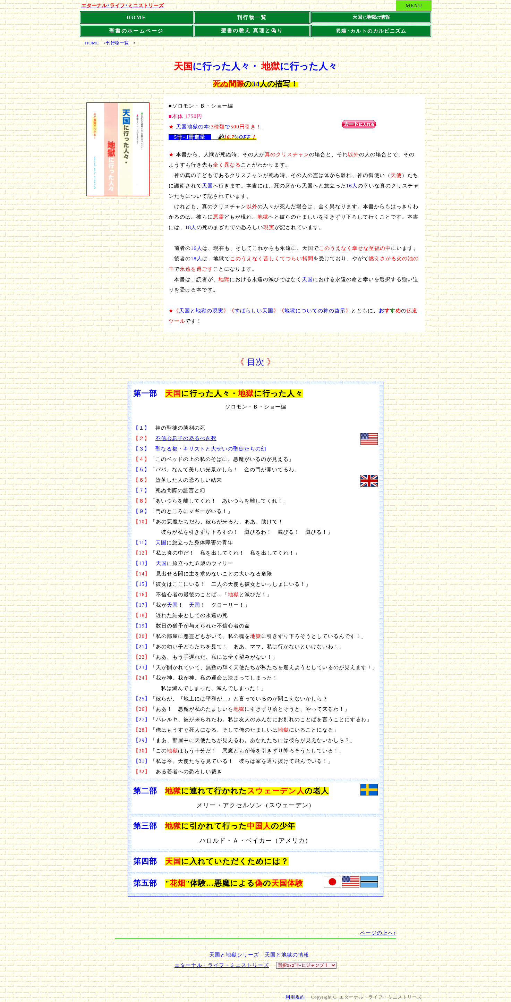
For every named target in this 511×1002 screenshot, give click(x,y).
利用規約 (295, 997)
